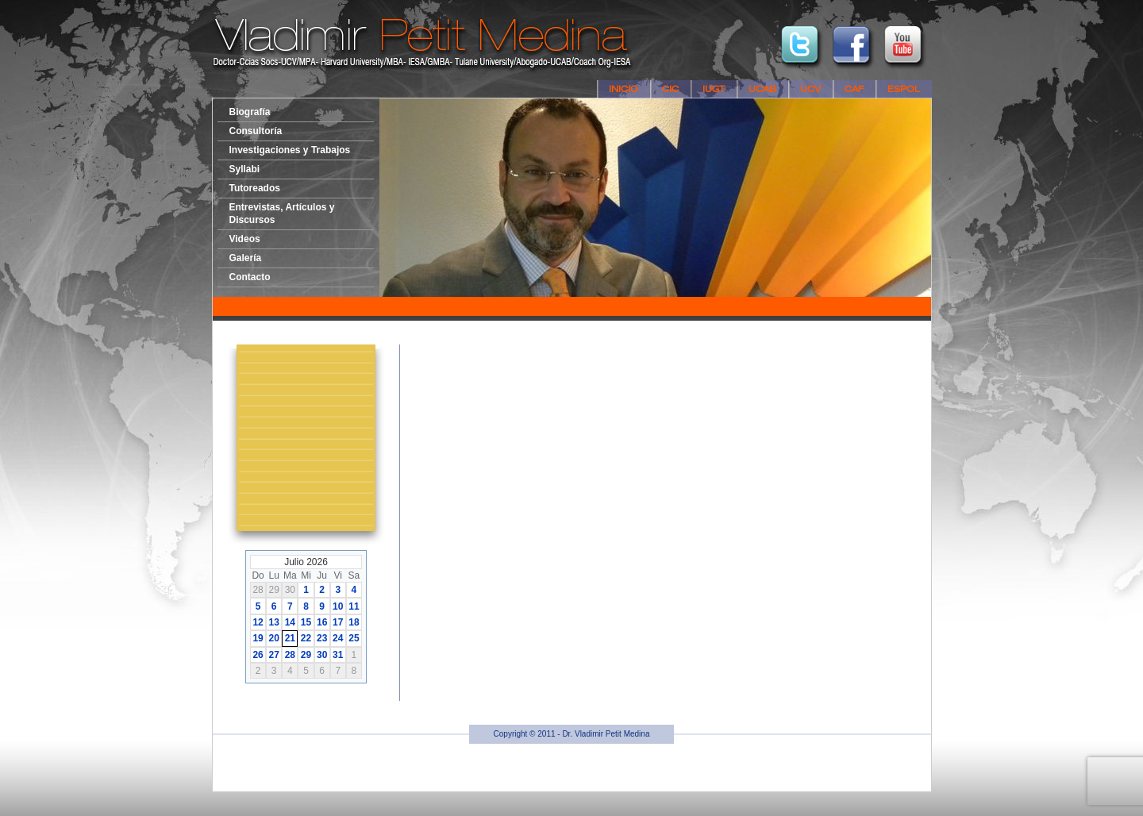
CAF (854, 89)
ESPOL (903, 89)
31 (338, 654)
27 (274, 654)
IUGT (713, 89)
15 (306, 622)
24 (338, 638)
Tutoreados (254, 188)
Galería (245, 258)
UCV (810, 89)
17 (338, 622)
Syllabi (244, 169)
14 (290, 622)
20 (274, 638)
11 (353, 606)
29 (306, 654)
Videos (244, 238)
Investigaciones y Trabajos (290, 150)
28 (290, 654)
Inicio (623, 89)
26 (257, 654)
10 (338, 606)
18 (353, 622)
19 (257, 638)
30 (322, 654)
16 (322, 622)
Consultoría (256, 131)
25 (353, 638)
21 (290, 638)
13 (274, 622)
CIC (670, 89)
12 (257, 622)
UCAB (762, 89)
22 (306, 638)
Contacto (250, 277)
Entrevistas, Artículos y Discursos (282, 213)
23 (322, 638)
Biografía (250, 111)
